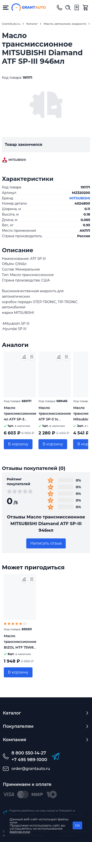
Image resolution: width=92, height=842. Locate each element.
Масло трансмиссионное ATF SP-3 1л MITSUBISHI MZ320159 (54, 419)
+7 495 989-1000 (29, 759)
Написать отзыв (46, 543)
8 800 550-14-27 (28, 753)
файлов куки (20, 831)
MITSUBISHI (79, 198)
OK (77, 825)
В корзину (18, 444)
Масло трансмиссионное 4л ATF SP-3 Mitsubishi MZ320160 (20, 419)
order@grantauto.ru (30, 768)
